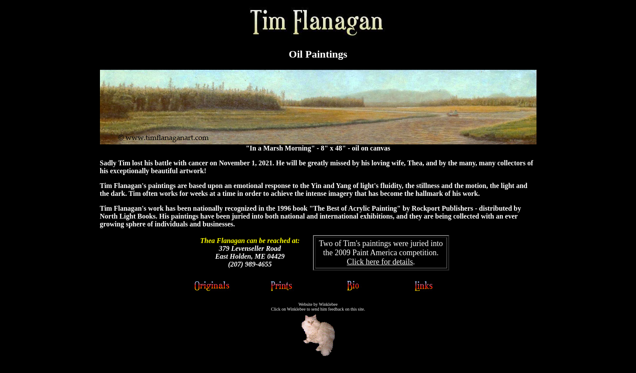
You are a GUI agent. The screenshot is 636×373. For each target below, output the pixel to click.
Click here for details (380, 261)
